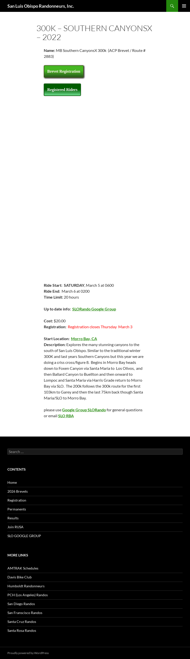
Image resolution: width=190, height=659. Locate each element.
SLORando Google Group (94, 309)
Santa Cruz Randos (21, 621)
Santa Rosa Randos (21, 630)
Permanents (16, 509)
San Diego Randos (21, 604)
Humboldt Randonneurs (26, 586)
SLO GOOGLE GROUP (24, 536)
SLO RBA (66, 415)
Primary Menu (184, 6)
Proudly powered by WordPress (28, 653)
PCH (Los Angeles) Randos (27, 595)
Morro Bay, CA (84, 338)
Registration (16, 500)
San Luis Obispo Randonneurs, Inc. (40, 6)
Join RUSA (15, 527)
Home (12, 482)
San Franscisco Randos (24, 613)
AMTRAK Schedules (22, 568)
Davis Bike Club (19, 577)
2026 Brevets (17, 491)
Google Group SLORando (84, 409)
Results (13, 518)
